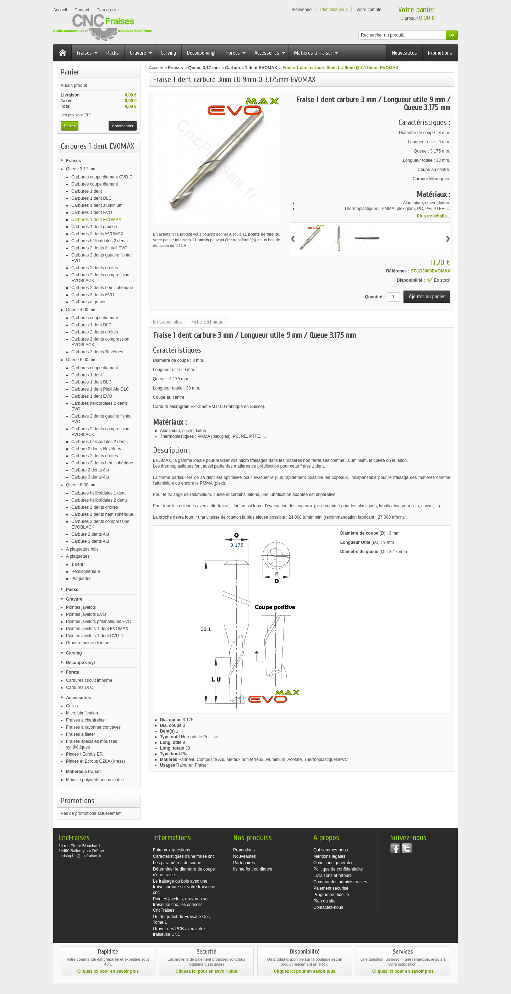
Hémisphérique (85, 571)
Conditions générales (333, 862)
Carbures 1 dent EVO (91, 212)
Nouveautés (404, 53)
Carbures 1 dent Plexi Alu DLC (100, 389)
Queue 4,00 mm (81, 309)
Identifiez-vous (334, 9)
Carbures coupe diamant (94, 184)
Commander (122, 126)
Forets (236, 53)
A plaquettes (77, 556)
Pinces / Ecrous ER (84, 754)
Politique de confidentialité (338, 869)
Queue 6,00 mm (81, 359)
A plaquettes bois (82, 549)
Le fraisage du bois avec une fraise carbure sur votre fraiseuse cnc (184, 887)
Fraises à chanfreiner (86, 720)
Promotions (440, 53)
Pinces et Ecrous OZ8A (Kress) (95, 761)
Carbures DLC (79, 687)
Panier (70, 72)
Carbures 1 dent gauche (94, 226)
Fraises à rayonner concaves (93, 727)
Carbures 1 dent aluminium (96, 205)
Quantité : (375, 296)
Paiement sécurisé (330, 888)
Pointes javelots (81, 607)
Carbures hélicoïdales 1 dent (98, 493)
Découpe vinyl (201, 53)
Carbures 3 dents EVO (92, 294)
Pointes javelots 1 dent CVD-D (94, 635)
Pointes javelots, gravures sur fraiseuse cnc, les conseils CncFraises (181, 904)
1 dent (77, 564)
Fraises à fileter (80, 734)
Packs (112, 53)
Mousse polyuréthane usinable (95, 779)
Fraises (87, 53)
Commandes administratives (340, 881)
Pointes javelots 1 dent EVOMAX (97, 628)
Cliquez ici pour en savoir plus (108, 971)
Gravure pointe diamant (88, 642)
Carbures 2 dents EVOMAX (97, 233)
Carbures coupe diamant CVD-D (102, 177)
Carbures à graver (88, 301)
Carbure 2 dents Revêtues (96, 448)
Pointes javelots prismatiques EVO (98, 621)
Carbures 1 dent (86, 191)
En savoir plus (167, 322)
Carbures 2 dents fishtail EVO (99, 247)
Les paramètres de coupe (177, 862)
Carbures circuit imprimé (89, 680)
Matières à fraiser (316, 53)
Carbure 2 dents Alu (90, 470)
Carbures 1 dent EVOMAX (96, 219)
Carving (168, 53)
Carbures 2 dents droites (94, 267)
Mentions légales (329, 856)
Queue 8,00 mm (81, 484)
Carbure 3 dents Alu (90, 477)
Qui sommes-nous (330, 849)
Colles (72, 705)
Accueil (156, 67)
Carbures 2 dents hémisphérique (102, 287)
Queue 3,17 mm (81, 168)
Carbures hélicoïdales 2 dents (99, 240)
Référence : (397, 271)
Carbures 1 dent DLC (91, 198)
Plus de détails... (433, 216)
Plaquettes (81, 578)
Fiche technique (208, 322)
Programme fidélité (331, 894)
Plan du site (324, 901)
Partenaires (244, 862)
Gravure (141, 53)
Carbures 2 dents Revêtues (97, 351)
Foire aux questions (171, 849)
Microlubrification (82, 713)
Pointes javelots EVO (86, 614)
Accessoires (269, 53)
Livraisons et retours (332, 875)
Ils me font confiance (252, 869)
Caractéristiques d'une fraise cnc (184, 856)
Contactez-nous (328, 907)
